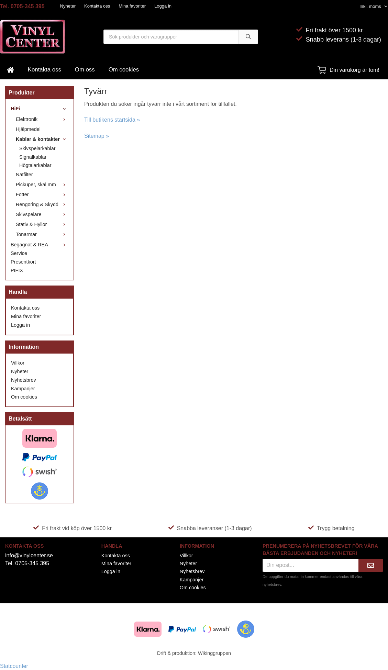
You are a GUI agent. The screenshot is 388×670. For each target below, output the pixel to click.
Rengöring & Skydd (42, 204)
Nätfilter (24, 174)
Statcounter (14, 666)
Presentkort (23, 262)
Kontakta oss (97, 6)
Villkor (17, 363)
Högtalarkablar (35, 165)
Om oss (85, 69)
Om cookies (124, 69)
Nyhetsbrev (23, 380)
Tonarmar (42, 234)
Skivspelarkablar (37, 148)
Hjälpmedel (28, 129)
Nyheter (68, 6)
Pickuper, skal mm (42, 184)
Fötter (42, 194)
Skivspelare (42, 214)
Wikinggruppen (214, 653)
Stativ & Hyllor (42, 224)
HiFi (39, 108)
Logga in (162, 6)
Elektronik (42, 119)
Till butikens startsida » (112, 120)
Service (19, 253)
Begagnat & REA (39, 244)
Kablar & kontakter (42, 139)
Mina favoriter (132, 6)
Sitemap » (96, 136)
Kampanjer (23, 388)
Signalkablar (32, 157)
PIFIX (17, 270)
